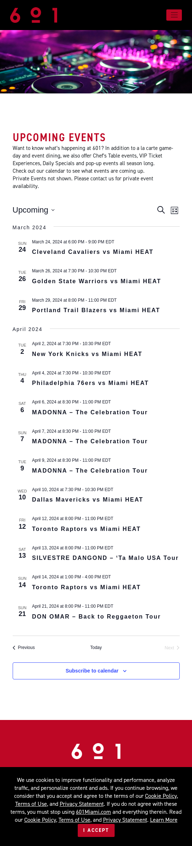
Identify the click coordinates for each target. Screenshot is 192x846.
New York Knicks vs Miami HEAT (87, 354)
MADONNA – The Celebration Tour (90, 412)
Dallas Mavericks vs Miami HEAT (88, 500)
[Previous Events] (24, 648)
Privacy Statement (82, 804)
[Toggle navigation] (174, 14)
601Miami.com (93, 812)
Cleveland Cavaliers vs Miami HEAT (93, 252)
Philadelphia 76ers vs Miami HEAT (90, 383)
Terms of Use (31, 804)
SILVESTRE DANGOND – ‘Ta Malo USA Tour (105, 558)
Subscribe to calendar (91, 671)
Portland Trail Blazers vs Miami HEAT (96, 310)
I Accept (96, 830)
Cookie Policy (161, 796)
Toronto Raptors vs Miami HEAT (86, 529)
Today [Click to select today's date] (96, 647)
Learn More (164, 820)
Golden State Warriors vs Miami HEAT (96, 281)
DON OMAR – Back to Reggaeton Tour (96, 616)
